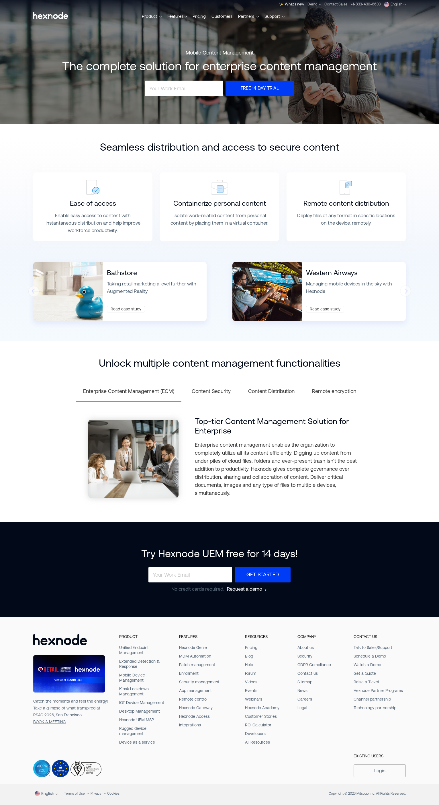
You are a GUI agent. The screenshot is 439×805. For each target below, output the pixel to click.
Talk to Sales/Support (373, 647)
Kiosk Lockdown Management (134, 691)
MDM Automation (195, 656)
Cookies (113, 794)
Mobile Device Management (132, 677)
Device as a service (137, 742)
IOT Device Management (141, 702)
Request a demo (244, 589)
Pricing (199, 16)
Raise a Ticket (366, 682)
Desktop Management (139, 711)
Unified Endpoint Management (134, 650)
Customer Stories (261, 716)
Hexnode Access (194, 716)
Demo (314, 4)
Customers (221, 16)
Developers (255, 733)
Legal (302, 707)
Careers (304, 699)
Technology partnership (375, 707)
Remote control (193, 699)
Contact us (307, 673)
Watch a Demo (367, 664)
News (302, 690)
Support (274, 16)
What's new (291, 4)
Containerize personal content (219, 203)
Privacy (96, 794)
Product (152, 16)
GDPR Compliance (314, 664)
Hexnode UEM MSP (136, 720)
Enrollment (189, 673)
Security (304, 656)
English (395, 4)
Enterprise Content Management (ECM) (128, 391)
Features (177, 16)
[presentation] (33, 292)
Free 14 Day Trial (260, 88)
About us (305, 647)
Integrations (190, 725)
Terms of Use (74, 794)
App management (195, 690)
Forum (250, 673)
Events (251, 690)
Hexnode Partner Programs (378, 690)
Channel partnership (372, 699)
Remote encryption (334, 391)
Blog (249, 656)
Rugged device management (132, 731)
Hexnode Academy (262, 707)
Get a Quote (365, 673)
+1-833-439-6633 (366, 4)
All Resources (257, 742)
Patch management (197, 664)
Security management (199, 682)
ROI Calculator (258, 725)
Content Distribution (271, 391)
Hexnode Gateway (196, 707)
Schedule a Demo (370, 656)
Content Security (211, 391)
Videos (251, 682)
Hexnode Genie (193, 647)
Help (249, 664)
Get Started (262, 575)
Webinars (253, 699)
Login (379, 770)
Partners (248, 16)
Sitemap (304, 682)
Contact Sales (335, 4)
